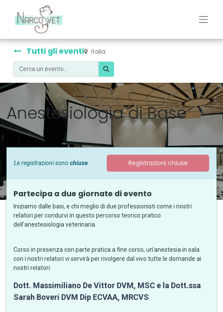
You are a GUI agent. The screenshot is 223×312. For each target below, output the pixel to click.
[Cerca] (106, 69)
